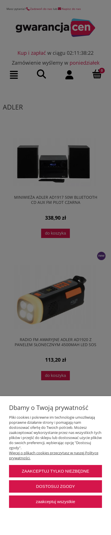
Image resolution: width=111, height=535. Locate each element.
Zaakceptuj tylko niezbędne (55, 471)
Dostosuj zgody (55, 486)
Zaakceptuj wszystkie (55, 501)
